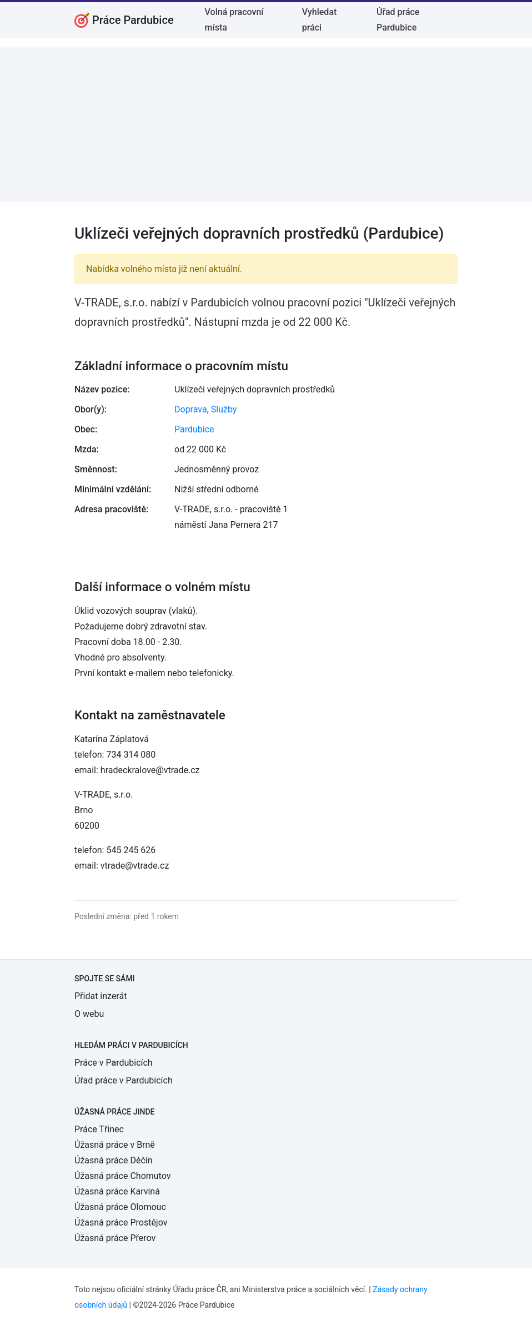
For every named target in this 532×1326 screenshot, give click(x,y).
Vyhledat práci (319, 20)
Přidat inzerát (100, 996)
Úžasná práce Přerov (114, 1238)
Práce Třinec (99, 1129)
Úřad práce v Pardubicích (123, 1080)
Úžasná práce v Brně (114, 1145)
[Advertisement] (266, 124)
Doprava (190, 409)
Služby (224, 409)
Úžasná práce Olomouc (120, 1207)
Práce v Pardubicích (113, 1062)
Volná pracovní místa (234, 20)
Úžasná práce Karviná (117, 1191)
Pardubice (194, 429)
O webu (89, 1014)
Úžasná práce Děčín (113, 1160)
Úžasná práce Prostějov (120, 1222)
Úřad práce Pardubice (398, 20)
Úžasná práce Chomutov (122, 1176)
